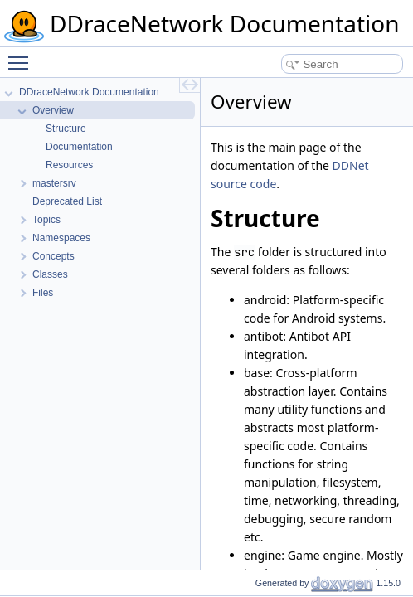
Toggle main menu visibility (22, 55)
